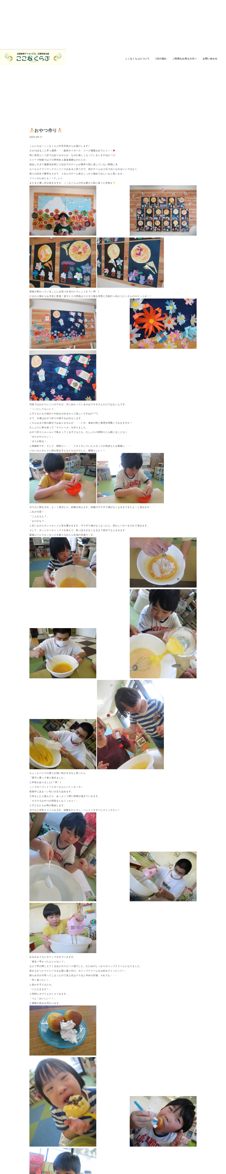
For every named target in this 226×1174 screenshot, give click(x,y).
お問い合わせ (210, 58)
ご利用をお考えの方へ (184, 58)
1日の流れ (161, 58)
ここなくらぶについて (137, 58)
